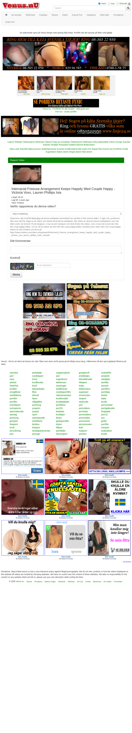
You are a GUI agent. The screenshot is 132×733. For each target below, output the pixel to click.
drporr (59, 424)
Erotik (78, 149)
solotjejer (105, 379)
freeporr (36, 427)
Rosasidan (63, 145)
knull (34, 385)
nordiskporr (37, 376)
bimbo (104, 395)
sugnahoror (61, 379)
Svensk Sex (107, 149)
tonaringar (61, 385)
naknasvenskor (63, 395)
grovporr (14, 421)
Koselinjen (65, 142)
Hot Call (80, 582)
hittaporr (83, 382)
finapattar (106, 411)
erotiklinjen (84, 376)
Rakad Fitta (97, 149)
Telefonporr (88, 142)
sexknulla (83, 402)
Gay (113, 3)
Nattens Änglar (50, 582)
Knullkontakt (70, 149)
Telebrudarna (29, 142)
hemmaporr (61, 434)
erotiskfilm (106, 373)
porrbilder (61, 431)
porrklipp (105, 392)
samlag (13, 414)
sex (103, 418)
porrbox (82, 434)
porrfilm (13, 398)
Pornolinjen (118, 582)
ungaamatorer (63, 373)
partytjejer (37, 373)
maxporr (105, 427)
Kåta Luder (14, 149)
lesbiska (60, 411)
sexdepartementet (41, 431)
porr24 (59, 408)
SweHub (14, 385)
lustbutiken (106, 431)
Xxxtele (88, 582)
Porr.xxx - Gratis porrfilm (66, 111)
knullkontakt (62, 398)
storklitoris (37, 421)
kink (81, 427)
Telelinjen (18, 142)
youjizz (35, 411)
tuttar (81, 385)
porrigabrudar (108, 408)
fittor (34, 392)
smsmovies (84, 395)
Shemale (123, 3)
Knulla (125, 149)
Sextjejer (54, 145)
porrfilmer (61, 405)
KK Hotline (108, 582)
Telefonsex (40, 142)
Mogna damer (75, 152)
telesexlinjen (38, 389)
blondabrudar (85, 379)
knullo (104, 402)
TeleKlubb (61, 582)
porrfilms (105, 389)
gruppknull (84, 373)
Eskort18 (79, 145)
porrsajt (36, 434)
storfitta (104, 382)
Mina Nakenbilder (101, 142)
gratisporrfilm (62, 421)
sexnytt (104, 385)
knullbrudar (37, 382)
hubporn (83, 431)
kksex (59, 418)
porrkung (36, 405)
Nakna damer (63, 152)
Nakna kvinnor (34, 149)
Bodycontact (89, 145)
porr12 (104, 414)
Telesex (48, 142)
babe (103, 398)
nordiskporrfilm (63, 392)
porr (12, 376)
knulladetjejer (62, 402)
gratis (104, 421)
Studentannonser (48, 149)
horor (34, 379)
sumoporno (15, 408)
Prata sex (56, 142)
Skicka (16, 274)
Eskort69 (24, 149)
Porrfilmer (117, 149)
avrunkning (15, 431)
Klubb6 (72, 145)
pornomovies (85, 424)
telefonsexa (84, 389)
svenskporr (15, 405)
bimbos (35, 424)
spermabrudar (17, 411)
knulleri (13, 389)
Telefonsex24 (76, 142)
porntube (83, 411)
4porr (34, 398)
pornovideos (85, 414)
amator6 (105, 376)
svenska (14, 373)
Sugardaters (51, 152)
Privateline (38, 582)
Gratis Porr (86, 149)
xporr (34, 414)
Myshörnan (97, 582)
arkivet (13, 382)
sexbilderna (15, 395)
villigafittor (37, 402)
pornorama (84, 421)
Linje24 (10, 142)
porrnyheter (107, 405)
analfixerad (61, 389)
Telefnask (71, 582)
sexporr (82, 398)
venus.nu (20, 581)
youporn (36, 408)
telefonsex (61, 382)
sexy (12, 379)
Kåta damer (87, 152)
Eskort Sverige (115, 142)
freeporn (14, 424)
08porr (59, 427)
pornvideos (84, 408)
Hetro (103, 3)
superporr (83, 392)
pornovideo (84, 418)
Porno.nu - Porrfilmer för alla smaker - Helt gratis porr (66, 109)
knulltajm (60, 414)
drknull (35, 395)
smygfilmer (15, 392)
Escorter (60, 149)
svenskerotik (38, 418)
